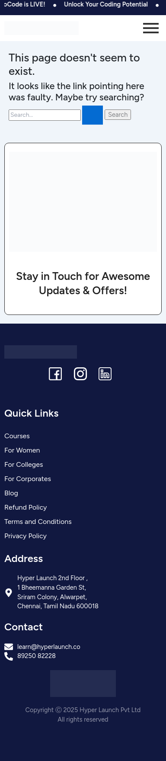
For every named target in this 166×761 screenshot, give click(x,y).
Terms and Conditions (38, 521)
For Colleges (23, 464)
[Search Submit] (92, 115)
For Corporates (27, 479)
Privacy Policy (25, 536)
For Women (22, 450)
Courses (17, 436)
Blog (11, 493)
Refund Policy (25, 507)
